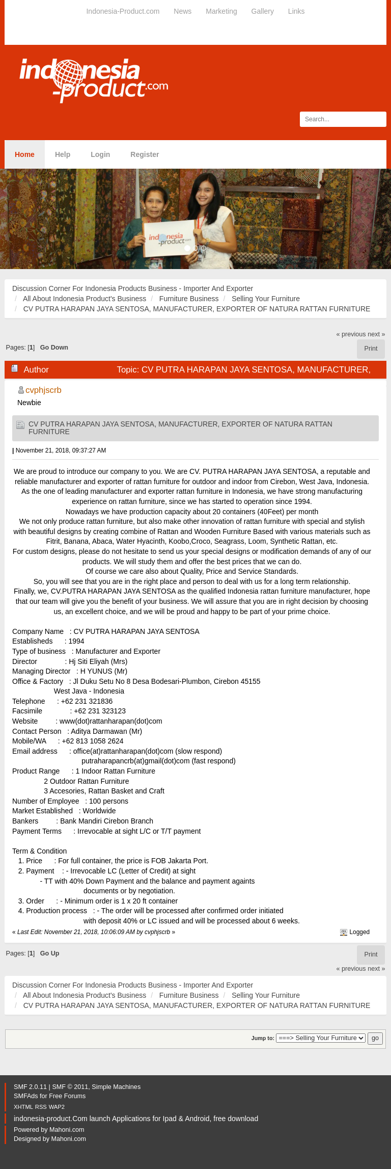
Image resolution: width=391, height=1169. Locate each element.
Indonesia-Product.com (122, 11)
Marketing (221, 11)
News (182, 11)
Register (144, 154)
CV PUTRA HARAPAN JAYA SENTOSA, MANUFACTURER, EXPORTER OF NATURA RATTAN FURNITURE (180, 428)
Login (100, 154)
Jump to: (263, 1038)
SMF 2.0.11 (30, 1087)
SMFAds (26, 1096)
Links (296, 11)
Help (62, 154)
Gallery (263, 11)
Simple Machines (116, 1087)
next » (376, 334)
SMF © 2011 (70, 1087)
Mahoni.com (67, 1129)
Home (25, 154)
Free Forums (67, 1096)
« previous (351, 334)
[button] (29, 219)
